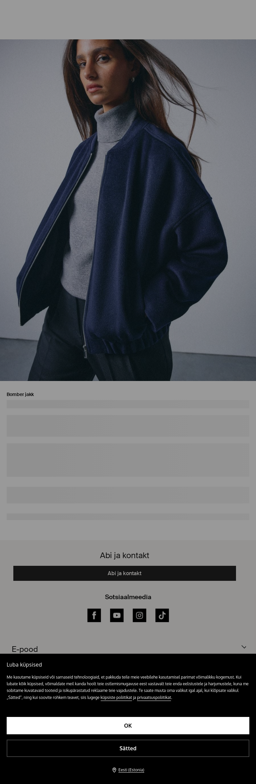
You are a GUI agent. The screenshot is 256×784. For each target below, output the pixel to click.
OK (128, 725)
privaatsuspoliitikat (154, 697)
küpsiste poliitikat (116, 697)
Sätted (127, 748)
